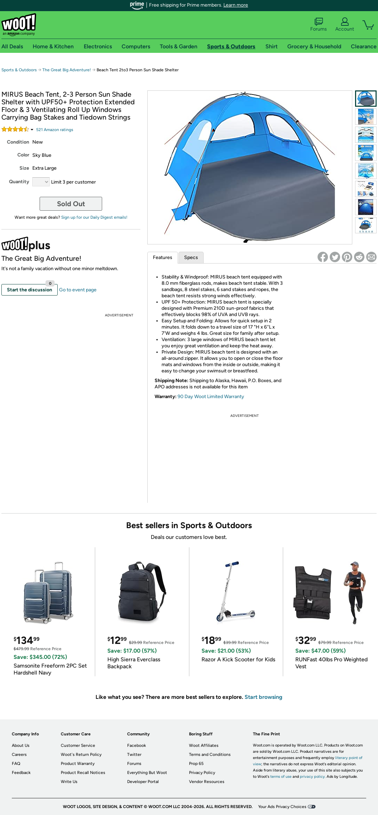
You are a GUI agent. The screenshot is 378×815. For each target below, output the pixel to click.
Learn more (235, 5)
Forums (318, 24)
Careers (19, 754)
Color (23, 155)
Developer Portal (143, 781)
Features (162, 257)
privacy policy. (313, 776)
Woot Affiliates (204, 745)
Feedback (21, 772)
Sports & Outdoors (19, 69)
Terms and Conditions (210, 754)
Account (344, 24)
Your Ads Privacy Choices (282, 806)
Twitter (134, 754)
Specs (191, 257)
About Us (21, 745)
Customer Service (78, 745)
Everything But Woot (147, 772)
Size (24, 168)
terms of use (280, 776)
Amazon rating (54, 129)
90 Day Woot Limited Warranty (211, 397)
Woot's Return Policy (81, 754)
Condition (18, 142)
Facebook (136, 745)
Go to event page (78, 290)
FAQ (16, 763)
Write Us (69, 781)
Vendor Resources (206, 781)
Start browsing (263, 697)
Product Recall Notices (83, 772)
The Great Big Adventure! (66, 69)
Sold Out (71, 204)
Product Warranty (77, 763)
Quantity (19, 182)
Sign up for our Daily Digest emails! (94, 217)
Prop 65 (196, 763)
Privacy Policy (202, 772)
